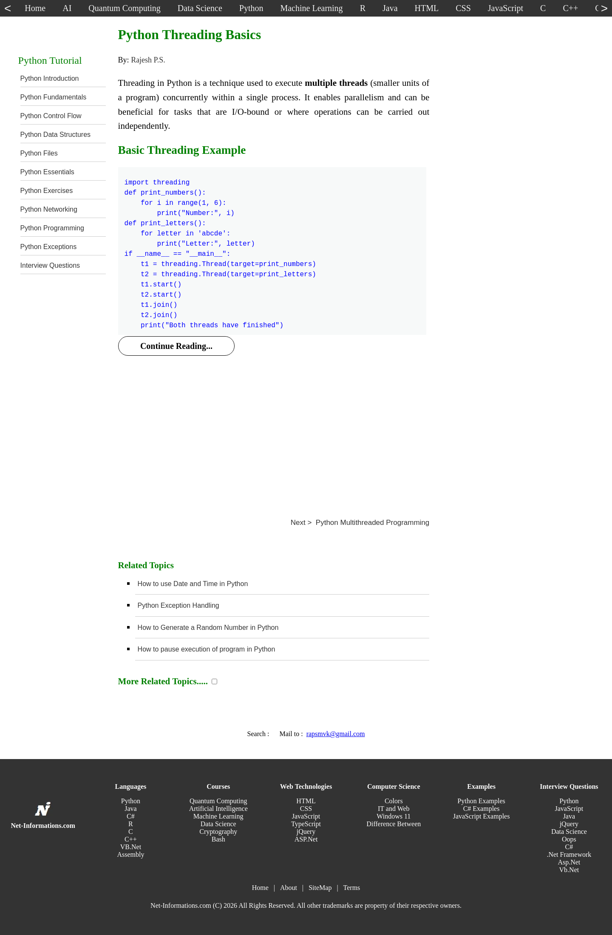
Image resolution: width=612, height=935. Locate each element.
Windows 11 (394, 816)
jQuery (306, 831)
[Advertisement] (274, 427)
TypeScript (306, 823)
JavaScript (306, 816)
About (288, 887)
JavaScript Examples (481, 816)
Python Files (39, 153)
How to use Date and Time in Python (193, 583)
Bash (218, 839)
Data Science (218, 823)
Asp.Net (569, 862)
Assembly (130, 854)
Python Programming (52, 228)
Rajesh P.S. (148, 60)
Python (130, 801)
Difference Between (393, 823)
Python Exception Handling (178, 605)
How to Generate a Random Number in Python (208, 627)
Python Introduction (49, 78)
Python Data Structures (55, 134)
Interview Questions (50, 265)
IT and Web (394, 808)
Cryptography (218, 831)
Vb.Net (569, 869)
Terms (351, 887)
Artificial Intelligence (218, 808)
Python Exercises (46, 190)
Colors (394, 801)
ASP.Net (306, 839)
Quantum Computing (218, 801)
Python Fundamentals (53, 97)
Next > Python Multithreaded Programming (360, 522)
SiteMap (320, 887)
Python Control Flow (51, 115)
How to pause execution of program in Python (206, 649)
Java (130, 808)
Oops (569, 839)
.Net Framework (569, 854)
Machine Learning (218, 816)
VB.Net (130, 846)
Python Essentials (47, 172)
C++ (131, 839)
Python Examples (481, 801)
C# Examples (481, 808)
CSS (306, 808)
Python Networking (48, 209)
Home (260, 887)
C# (131, 816)
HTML (305, 801)
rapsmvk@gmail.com (335, 733)
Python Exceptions (48, 246)
